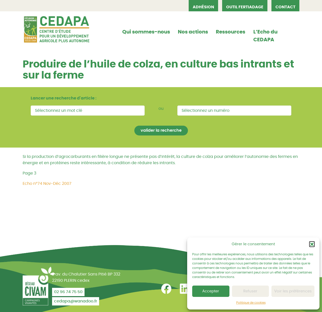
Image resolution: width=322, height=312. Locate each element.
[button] (311, 244)
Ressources (230, 31)
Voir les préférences (293, 291)
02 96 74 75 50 (68, 292)
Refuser (250, 291)
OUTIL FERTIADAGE (244, 7)
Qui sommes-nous (146, 31)
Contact (285, 7)
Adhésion (203, 7)
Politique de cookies (251, 302)
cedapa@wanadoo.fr (75, 301)
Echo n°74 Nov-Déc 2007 (47, 184)
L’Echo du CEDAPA (265, 35)
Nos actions (193, 31)
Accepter (210, 291)
